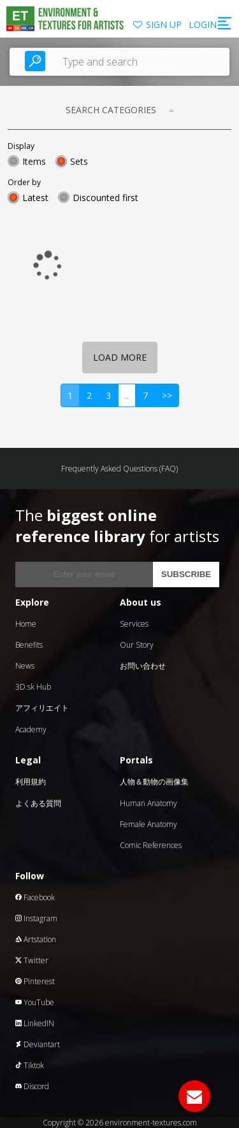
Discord (32, 1086)
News (24, 665)
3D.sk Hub (33, 686)
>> (167, 395)
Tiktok (29, 1065)
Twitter (31, 960)
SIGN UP (164, 24)
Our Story (137, 644)
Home (25, 623)
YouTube (34, 1002)
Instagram (36, 918)
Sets (79, 161)
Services (134, 623)
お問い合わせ (143, 665)
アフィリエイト (42, 707)
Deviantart (37, 1044)
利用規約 (30, 781)
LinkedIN (34, 1023)
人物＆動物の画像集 (154, 781)
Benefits (29, 644)
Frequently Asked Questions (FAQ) (119, 468)
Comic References (151, 845)
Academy (31, 729)
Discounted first (105, 197)
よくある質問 (38, 803)
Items (34, 161)
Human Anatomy (148, 803)
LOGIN (203, 24)
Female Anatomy (148, 824)
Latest (35, 197)
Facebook (35, 897)
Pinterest (35, 981)
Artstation (35, 939)
